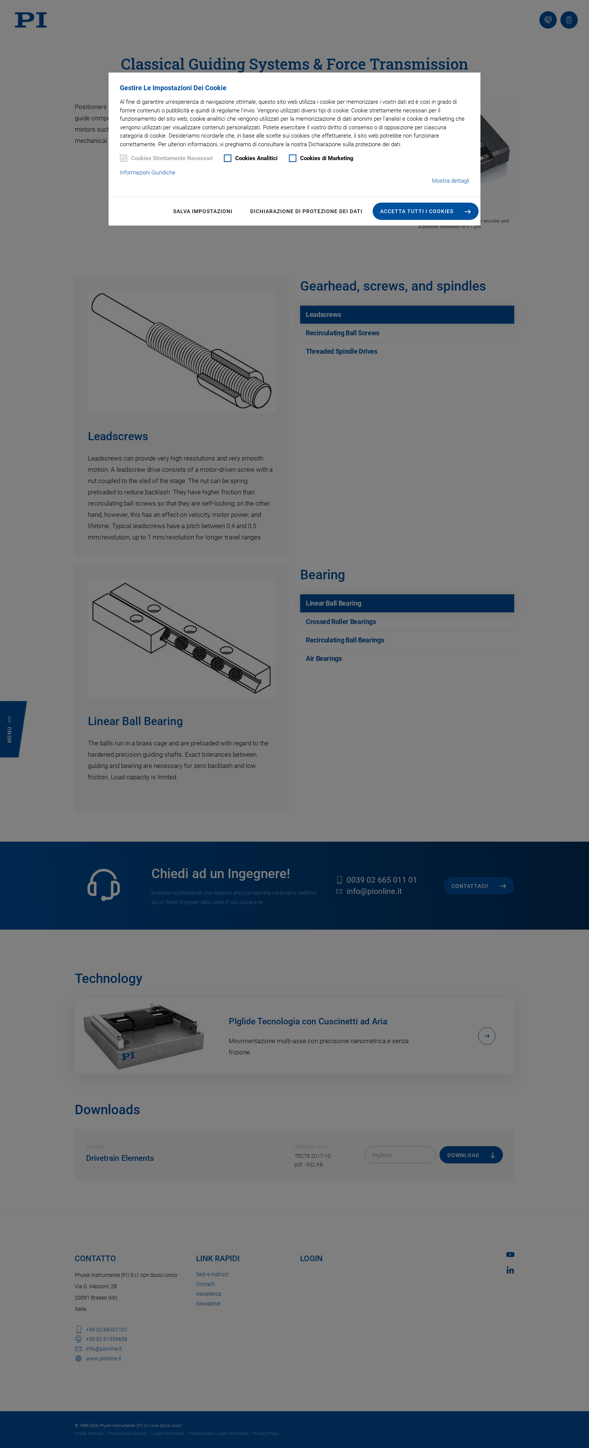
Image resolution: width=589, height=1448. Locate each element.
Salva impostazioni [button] (203, 211)
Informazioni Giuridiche (147, 172)
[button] (426, 211)
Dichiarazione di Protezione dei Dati (306, 211)
